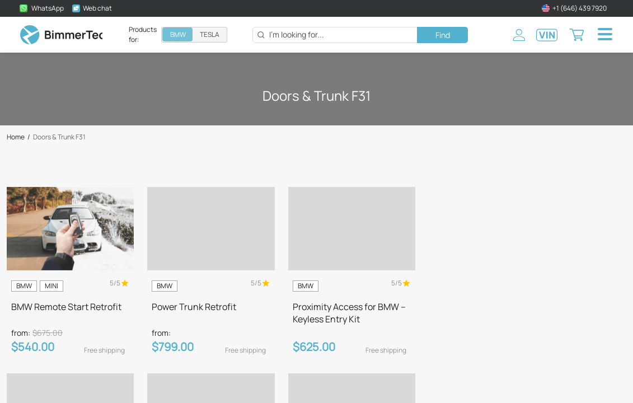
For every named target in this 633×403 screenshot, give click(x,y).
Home (16, 137)
